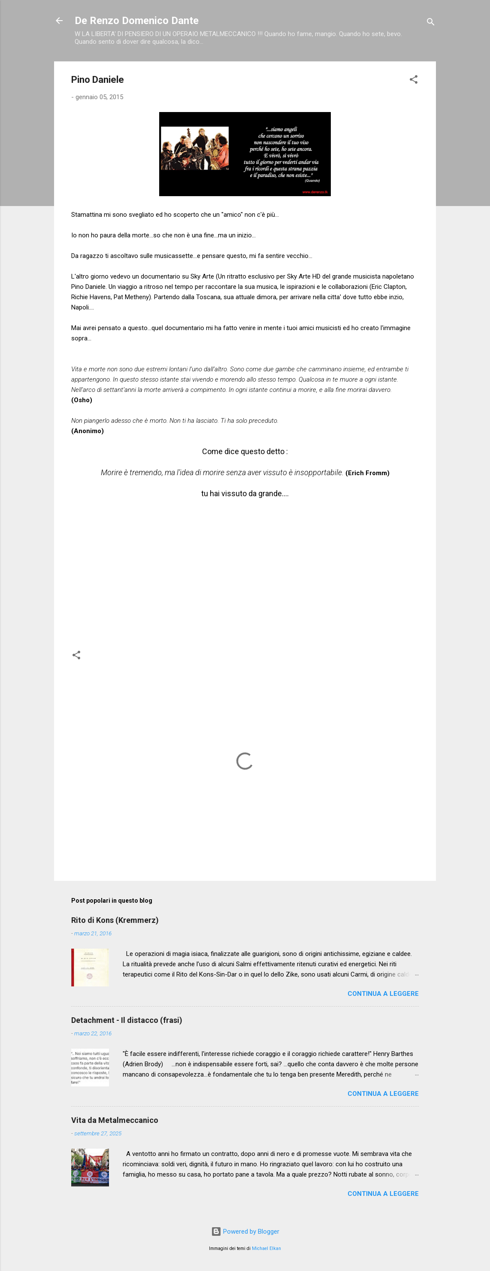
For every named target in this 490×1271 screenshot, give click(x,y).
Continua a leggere (383, 994)
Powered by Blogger (245, 1231)
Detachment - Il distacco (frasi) (126, 1020)
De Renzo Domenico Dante (137, 21)
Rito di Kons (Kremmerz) (115, 920)
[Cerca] (431, 23)
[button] (413, 81)
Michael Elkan (266, 1248)
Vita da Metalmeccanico (114, 1120)
